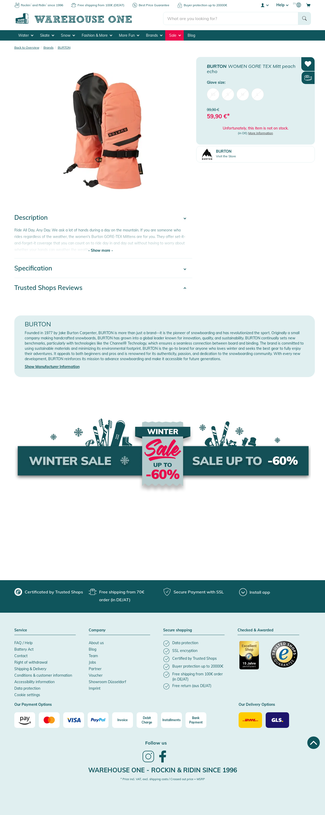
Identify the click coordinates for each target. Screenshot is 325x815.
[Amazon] (24, 720)
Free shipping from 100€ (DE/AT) (101, 5)
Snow (68, 35)
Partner (95, 669)
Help (282, 5)
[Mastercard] (49, 720)
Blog (191, 35)
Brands (154, 35)
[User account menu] (264, 5)
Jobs (92, 662)
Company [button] (97, 630)
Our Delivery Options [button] (257, 705)
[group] (48, 592)
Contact (21, 656)
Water (25, 35)
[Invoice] (122, 720)
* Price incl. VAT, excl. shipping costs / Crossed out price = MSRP (162, 779)
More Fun (129, 35)
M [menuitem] (242, 94)
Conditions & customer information (43, 675)
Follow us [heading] (156, 743)
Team (93, 656)
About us (96, 643)
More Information (260, 133)
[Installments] (171, 720)
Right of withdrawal (30, 662)
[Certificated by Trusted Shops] (252, 658)
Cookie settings (27, 695)
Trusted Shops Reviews (48, 288)
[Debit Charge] (147, 720)
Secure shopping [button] (177, 630)
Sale (175, 35)
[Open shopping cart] (308, 5)
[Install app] (255, 592)
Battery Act (24, 649)
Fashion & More (97, 35)
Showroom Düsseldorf (107, 682)
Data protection (27, 688)
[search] (230, 18)
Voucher (96, 675)
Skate (47, 35)
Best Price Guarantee (154, 5)
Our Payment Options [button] (33, 705)
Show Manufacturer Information (52, 366)
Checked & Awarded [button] (255, 630)
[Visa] (73, 720)
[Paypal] (98, 720)
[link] (148, 761)
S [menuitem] (228, 94)
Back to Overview (26, 47)
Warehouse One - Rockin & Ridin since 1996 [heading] (162, 770)
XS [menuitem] (213, 94)
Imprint (94, 688)
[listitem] (194, 643)
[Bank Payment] (196, 720)
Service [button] (20, 630)
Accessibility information (34, 682)
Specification (33, 268)
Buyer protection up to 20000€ (205, 5)
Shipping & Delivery (30, 669)
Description (31, 217)
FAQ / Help (23, 643)
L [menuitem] (258, 94)
